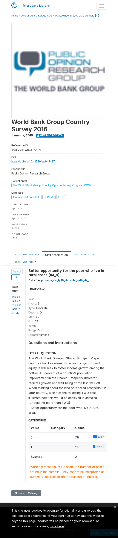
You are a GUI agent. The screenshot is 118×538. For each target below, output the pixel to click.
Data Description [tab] (56, 255)
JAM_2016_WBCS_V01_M (68, 15)
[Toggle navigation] (101, 6)
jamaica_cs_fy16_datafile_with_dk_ (16, 304)
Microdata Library (36, 5)
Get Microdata (50, 135)
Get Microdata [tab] (25, 261)
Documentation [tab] (84, 254)
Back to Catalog (26, 493)
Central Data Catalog (33, 15)
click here (57, 526)
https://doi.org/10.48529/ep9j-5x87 (33, 161)
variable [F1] (92, 15)
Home (14, 15)
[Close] (114, 506)
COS (49, 15)
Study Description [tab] (27, 254)
